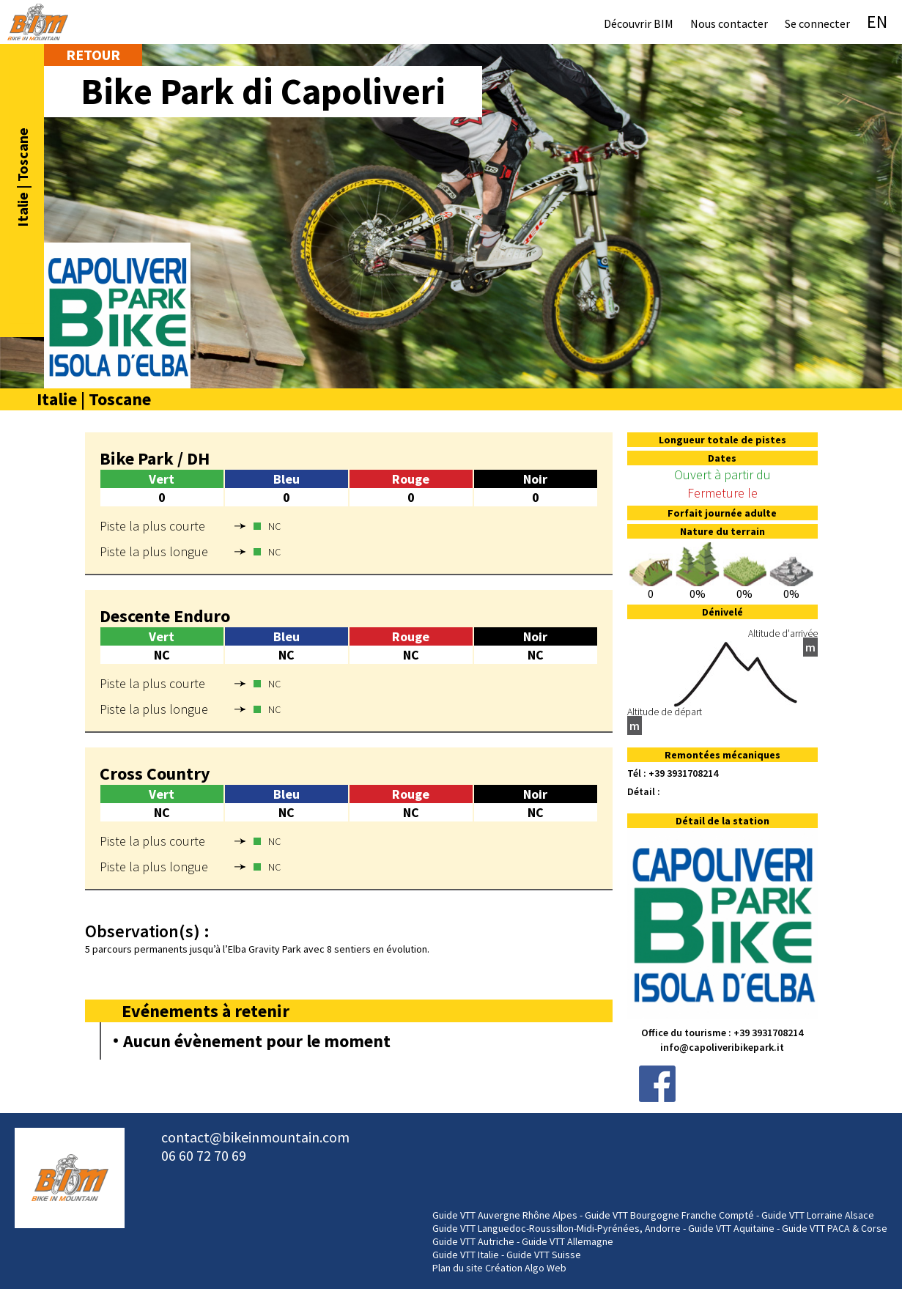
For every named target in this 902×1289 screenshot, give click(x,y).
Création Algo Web (525, 1267)
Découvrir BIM (638, 23)
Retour (93, 54)
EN (877, 21)
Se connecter (817, 23)
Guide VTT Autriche (473, 1241)
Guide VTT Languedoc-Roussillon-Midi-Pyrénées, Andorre (556, 1228)
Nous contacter (729, 23)
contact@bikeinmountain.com (255, 1137)
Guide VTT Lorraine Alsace (817, 1215)
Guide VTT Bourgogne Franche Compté (669, 1215)
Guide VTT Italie (465, 1254)
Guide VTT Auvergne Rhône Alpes (504, 1215)
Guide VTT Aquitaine (731, 1228)
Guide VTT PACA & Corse (834, 1228)
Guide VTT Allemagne (567, 1241)
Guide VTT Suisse (543, 1254)
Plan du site (457, 1267)
